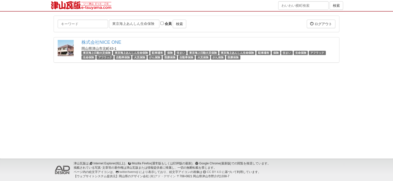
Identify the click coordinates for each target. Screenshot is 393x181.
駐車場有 (157, 52)
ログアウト (321, 24)
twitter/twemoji (128, 172)
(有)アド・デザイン (163, 176)
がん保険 (154, 57)
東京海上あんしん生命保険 (131, 52)
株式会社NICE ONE (101, 42)
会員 (166, 24)
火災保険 (139, 57)
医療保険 (169, 57)
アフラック (317, 52)
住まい (181, 52)
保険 (170, 52)
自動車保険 (123, 57)
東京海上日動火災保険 (97, 52)
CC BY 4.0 (214, 172)
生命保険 (300, 52)
